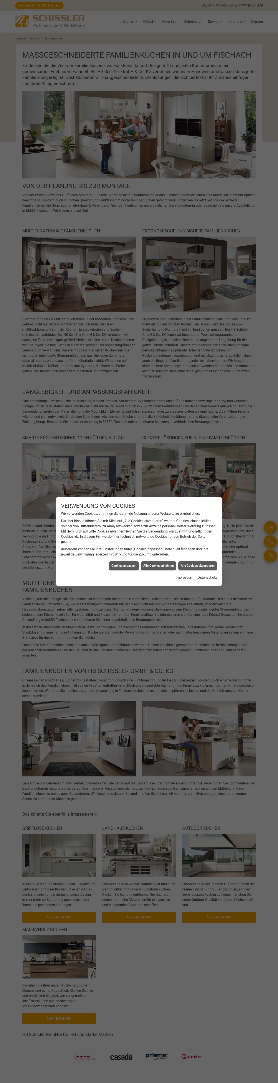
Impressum (184, 413)
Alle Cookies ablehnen (158, 401)
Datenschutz (207, 413)
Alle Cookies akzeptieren (198, 401)
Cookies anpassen (123, 401)
